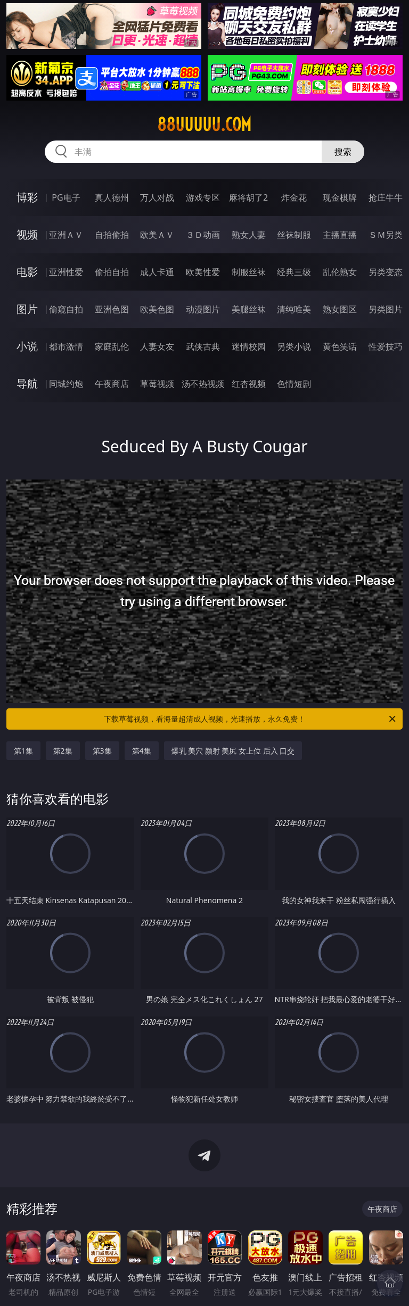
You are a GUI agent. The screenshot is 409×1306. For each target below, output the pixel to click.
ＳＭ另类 (386, 235)
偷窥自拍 (66, 309)
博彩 (27, 197)
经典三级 (294, 272)
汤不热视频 (203, 384)
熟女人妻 (249, 235)
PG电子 (66, 197)
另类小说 (294, 346)
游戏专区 (203, 197)
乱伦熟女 (340, 272)
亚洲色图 (112, 309)
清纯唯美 (294, 309)
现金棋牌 (340, 197)
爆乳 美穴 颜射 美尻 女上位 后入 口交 (233, 751)
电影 (27, 271)
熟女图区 (340, 309)
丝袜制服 (294, 235)
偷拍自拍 (112, 272)
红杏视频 (249, 384)
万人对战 (157, 197)
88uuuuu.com (204, 124)
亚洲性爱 (66, 272)
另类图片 (386, 309)
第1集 (23, 751)
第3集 (102, 751)
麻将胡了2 (248, 197)
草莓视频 (157, 384)
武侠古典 (203, 346)
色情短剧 (294, 384)
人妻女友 (157, 346)
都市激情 (66, 346)
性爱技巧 (386, 346)
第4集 (141, 751)
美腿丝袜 (249, 309)
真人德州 (112, 197)
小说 (27, 346)
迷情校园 (249, 346)
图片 (27, 309)
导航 (27, 383)
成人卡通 (157, 272)
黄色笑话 (340, 346)
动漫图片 (203, 309)
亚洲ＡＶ (66, 235)
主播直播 (340, 235)
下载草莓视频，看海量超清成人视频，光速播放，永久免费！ (250, 719)
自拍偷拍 (112, 235)
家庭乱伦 (112, 346)
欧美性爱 (203, 272)
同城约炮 (66, 384)
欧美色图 (157, 309)
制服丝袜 (249, 272)
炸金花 (294, 197)
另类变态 (386, 272)
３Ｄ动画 (203, 235)
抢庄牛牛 (386, 197)
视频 (27, 234)
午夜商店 (112, 384)
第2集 (62, 751)
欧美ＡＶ (157, 235)
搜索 (342, 152)
